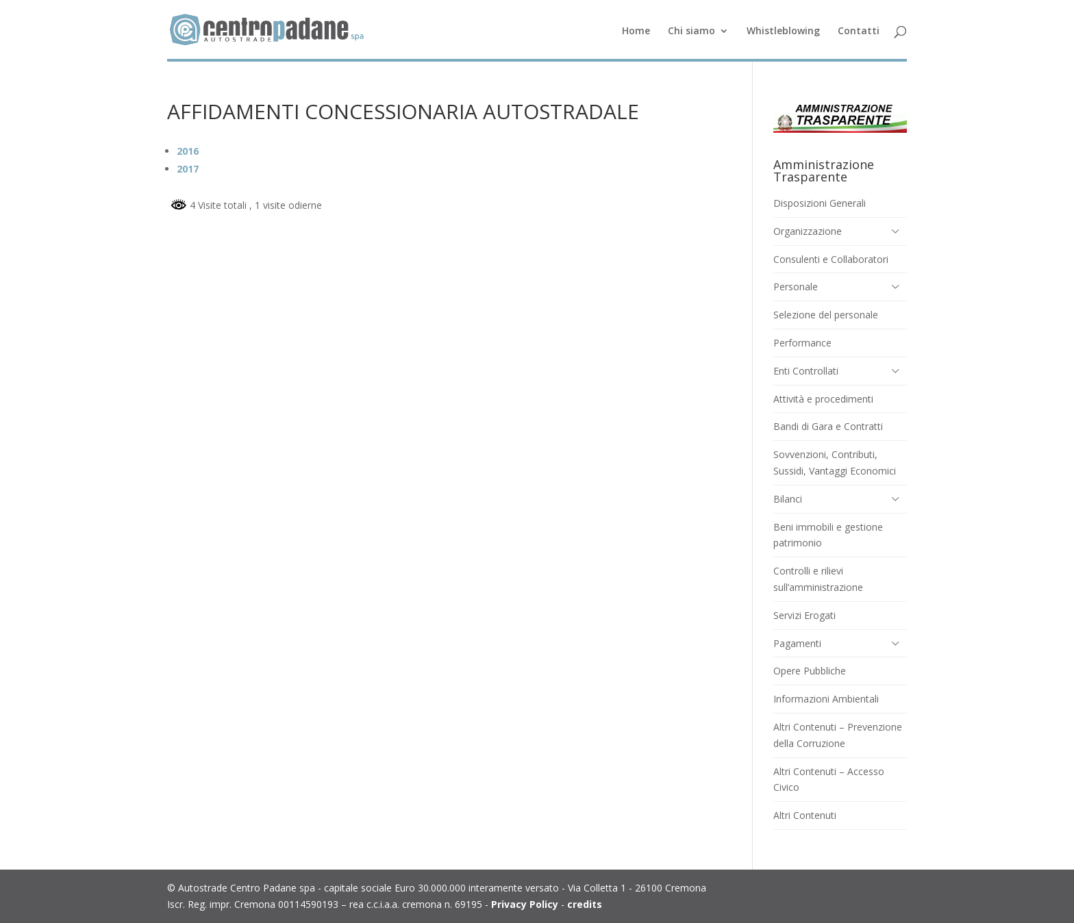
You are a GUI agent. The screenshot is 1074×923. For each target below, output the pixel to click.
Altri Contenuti (804, 815)
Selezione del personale (825, 314)
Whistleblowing (783, 31)
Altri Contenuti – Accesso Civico (828, 779)
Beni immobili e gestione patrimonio (828, 535)
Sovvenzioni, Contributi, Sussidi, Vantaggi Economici (834, 462)
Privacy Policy (524, 904)
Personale (795, 286)
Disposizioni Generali (819, 203)
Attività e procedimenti (823, 398)
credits (584, 904)
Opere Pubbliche (809, 670)
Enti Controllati (805, 370)
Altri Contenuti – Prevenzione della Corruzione (837, 735)
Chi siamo (691, 31)
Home (636, 31)
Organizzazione (807, 231)
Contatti (858, 31)
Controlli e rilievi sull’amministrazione (818, 579)
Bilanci (787, 498)
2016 (188, 150)
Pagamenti (797, 643)
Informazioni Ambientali (826, 698)
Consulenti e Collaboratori (830, 259)
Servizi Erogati (804, 615)
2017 (188, 168)
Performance (802, 342)
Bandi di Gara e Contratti (828, 426)
